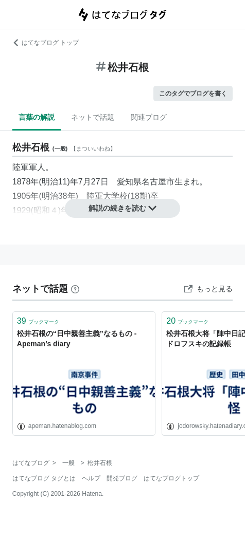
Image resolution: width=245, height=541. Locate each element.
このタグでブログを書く (193, 93)
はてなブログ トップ (45, 42)
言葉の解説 (37, 117)
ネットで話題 (92, 117)
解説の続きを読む (122, 208)
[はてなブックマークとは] (75, 289)
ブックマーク (38, 320)
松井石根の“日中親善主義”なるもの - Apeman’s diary (77, 338)
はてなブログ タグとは (44, 478)
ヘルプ (91, 478)
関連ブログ (149, 117)
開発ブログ (122, 478)
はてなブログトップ (171, 478)
